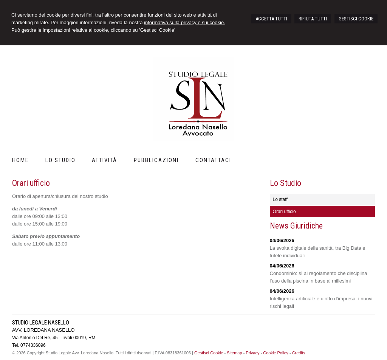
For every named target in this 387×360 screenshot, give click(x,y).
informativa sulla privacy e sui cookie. (184, 22)
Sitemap (234, 353)
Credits (298, 353)
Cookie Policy (275, 353)
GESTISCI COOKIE (356, 19)
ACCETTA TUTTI (271, 19)
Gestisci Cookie (208, 353)
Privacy (252, 353)
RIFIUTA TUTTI (313, 19)
